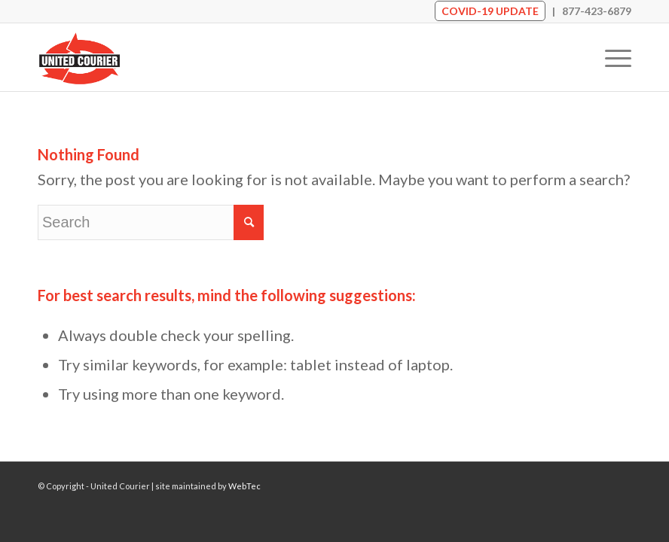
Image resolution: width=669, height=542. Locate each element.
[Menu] (610, 57)
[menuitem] (610, 57)
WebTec (244, 486)
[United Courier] (79, 57)
